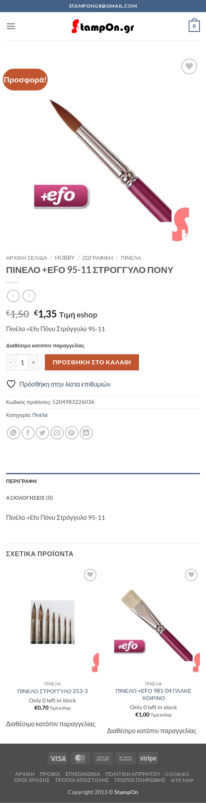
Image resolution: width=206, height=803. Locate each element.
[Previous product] (29, 296)
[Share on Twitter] (42, 432)
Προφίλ (50, 774)
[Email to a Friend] (57, 432)
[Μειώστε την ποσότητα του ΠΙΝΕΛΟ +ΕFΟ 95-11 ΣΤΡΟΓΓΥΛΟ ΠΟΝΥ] (11, 362)
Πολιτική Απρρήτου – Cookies (147, 774)
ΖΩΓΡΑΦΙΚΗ (97, 257)
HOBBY (65, 257)
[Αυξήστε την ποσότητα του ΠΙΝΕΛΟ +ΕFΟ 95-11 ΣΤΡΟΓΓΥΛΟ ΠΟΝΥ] (33, 362)
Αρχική (25, 774)
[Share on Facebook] (28, 432)
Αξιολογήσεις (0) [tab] (29, 497)
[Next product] (13, 296)
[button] (11, 26)
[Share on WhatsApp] (13, 432)
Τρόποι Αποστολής (82, 780)
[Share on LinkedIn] (86, 432)
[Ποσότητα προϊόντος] (22, 362)
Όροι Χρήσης (32, 780)
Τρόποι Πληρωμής (140, 780)
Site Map (182, 780)
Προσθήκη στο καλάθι (92, 362)
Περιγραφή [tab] (21, 481)
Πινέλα (131, 257)
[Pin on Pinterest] (71, 432)
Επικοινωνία (82, 774)
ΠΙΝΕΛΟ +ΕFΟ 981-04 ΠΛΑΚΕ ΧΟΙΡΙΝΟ (153, 694)
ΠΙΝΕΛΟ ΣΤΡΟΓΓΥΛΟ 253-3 (52, 691)
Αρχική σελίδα (26, 257)
